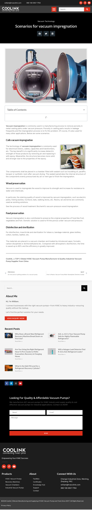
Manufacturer (51, 259)
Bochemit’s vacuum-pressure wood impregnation (57, 206)
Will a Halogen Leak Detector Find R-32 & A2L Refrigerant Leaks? (71, 350)
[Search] (87, 9)
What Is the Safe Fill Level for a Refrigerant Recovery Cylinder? (27, 367)
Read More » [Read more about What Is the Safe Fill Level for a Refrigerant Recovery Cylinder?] (18, 371)
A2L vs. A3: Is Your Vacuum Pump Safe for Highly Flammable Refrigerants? (71, 336)
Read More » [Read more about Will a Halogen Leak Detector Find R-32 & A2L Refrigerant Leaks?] (62, 354)
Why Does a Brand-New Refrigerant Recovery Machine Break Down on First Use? (29, 336)
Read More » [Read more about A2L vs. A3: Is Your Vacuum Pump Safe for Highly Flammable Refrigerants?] (62, 341)
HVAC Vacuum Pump (36, 259)
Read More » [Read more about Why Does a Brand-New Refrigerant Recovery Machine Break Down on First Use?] (18, 341)
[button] (53, 9)
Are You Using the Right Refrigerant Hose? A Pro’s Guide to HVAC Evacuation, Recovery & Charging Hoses (29, 352)
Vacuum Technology (46, 21)
